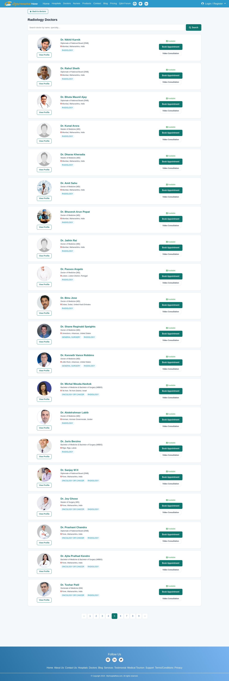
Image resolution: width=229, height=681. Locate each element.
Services (108, 667)
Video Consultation (171, 53)
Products (86, 3)
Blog (105, 3)
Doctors (67, 3)
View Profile (44, 55)
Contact (97, 3)
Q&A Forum (125, 3)
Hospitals (56, 3)
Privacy (178, 667)
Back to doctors (38, 11)
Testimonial (120, 667)
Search (193, 27)
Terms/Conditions (164, 667)
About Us (59, 667)
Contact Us (71, 667)
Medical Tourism (135, 667)
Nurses (76, 3)
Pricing (113, 3)
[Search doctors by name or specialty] (106, 27)
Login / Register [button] (212, 3)
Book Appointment (170, 47)
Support (150, 667)
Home (47, 3)
